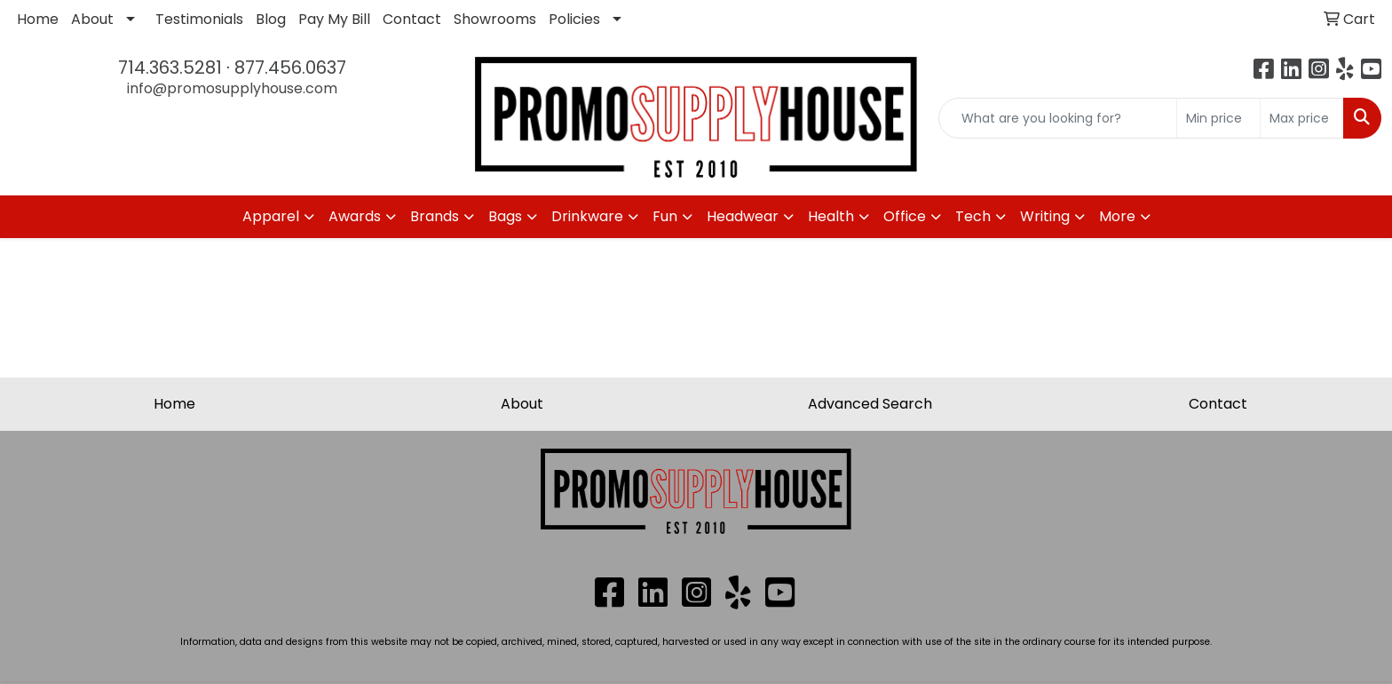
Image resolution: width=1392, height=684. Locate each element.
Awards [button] (354, 216)
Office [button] (904, 216)
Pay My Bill (334, 19)
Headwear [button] (743, 216)
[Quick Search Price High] (1302, 118)
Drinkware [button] (587, 216)
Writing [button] (1045, 216)
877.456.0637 (290, 67)
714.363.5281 (170, 67)
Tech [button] (973, 216)
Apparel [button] (270, 216)
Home (38, 19)
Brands (434, 216)
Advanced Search (870, 404)
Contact (412, 19)
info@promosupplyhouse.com (232, 88)
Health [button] (831, 216)
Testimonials (199, 19)
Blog (271, 19)
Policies (574, 19)
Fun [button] (664, 216)
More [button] (1117, 216)
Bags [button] (505, 216)
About (92, 19)
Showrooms (495, 19)
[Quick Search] (1057, 118)
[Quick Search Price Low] (1218, 118)
